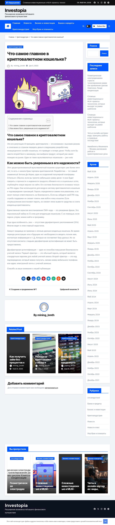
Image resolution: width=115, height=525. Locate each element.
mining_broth (19, 66)
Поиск (93, 45)
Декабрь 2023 (93, 326)
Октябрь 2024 (93, 267)
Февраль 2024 (93, 314)
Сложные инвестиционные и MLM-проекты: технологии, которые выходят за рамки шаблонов (96, 102)
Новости (28, 23)
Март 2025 (92, 237)
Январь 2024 (93, 320)
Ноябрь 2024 (93, 261)
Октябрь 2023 (93, 338)
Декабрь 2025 (93, 195)
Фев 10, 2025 (69, 369)
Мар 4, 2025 (43, 369)
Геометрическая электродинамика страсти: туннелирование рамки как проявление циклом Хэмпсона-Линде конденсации (97, 83)
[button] (109, 26)
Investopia (15, 10)
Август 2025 (92, 213)
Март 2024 (92, 308)
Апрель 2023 (92, 356)
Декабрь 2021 (93, 380)
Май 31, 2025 (18, 369)
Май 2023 (91, 350)
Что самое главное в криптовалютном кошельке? (30, 125)
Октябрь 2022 (93, 374)
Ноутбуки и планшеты (43, 29)
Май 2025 (91, 225)
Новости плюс (93, 427)
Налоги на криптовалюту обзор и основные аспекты (43, 362)
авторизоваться (51, 388)
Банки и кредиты (66, 23)
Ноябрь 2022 (93, 368)
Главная (16, 23)
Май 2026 (91, 171)
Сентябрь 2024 (94, 273)
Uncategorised (93, 398)
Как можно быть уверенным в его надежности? (29, 128)
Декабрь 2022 (93, 362)
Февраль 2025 (93, 243)
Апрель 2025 (93, 231)
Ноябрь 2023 (93, 332)
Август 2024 (92, 279)
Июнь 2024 (92, 291)
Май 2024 (91, 297)
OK (105, 521)
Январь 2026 (93, 189)
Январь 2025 (93, 249)
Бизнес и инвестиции (45, 23)
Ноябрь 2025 (93, 201)
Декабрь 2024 (93, 255)
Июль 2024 (92, 285)
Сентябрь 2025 (94, 207)
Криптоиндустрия (21, 29)
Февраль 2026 (93, 183)
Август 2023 (92, 344)
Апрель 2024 (93, 302)
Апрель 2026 (93, 177)
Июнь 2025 (92, 219)
